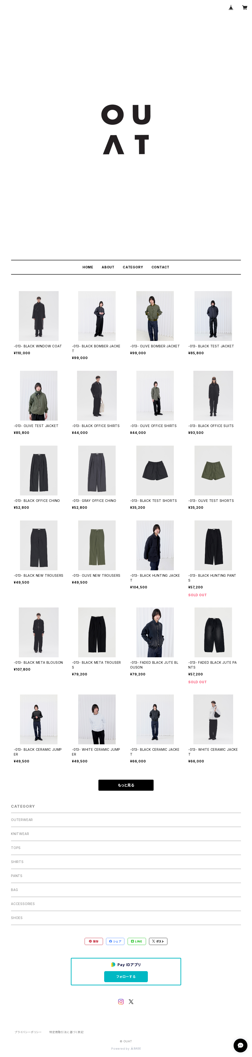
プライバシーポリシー (28, 1032)
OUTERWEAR (22, 820)
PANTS (17, 876)
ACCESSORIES (23, 904)
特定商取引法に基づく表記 (66, 1032)
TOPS (16, 848)
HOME (88, 267)
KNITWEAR (20, 834)
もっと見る (126, 785)
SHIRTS (17, 862)
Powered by (126, 1048)
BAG (14, 890)
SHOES (17, 918)
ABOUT (108, 267)
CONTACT (161, 267)
